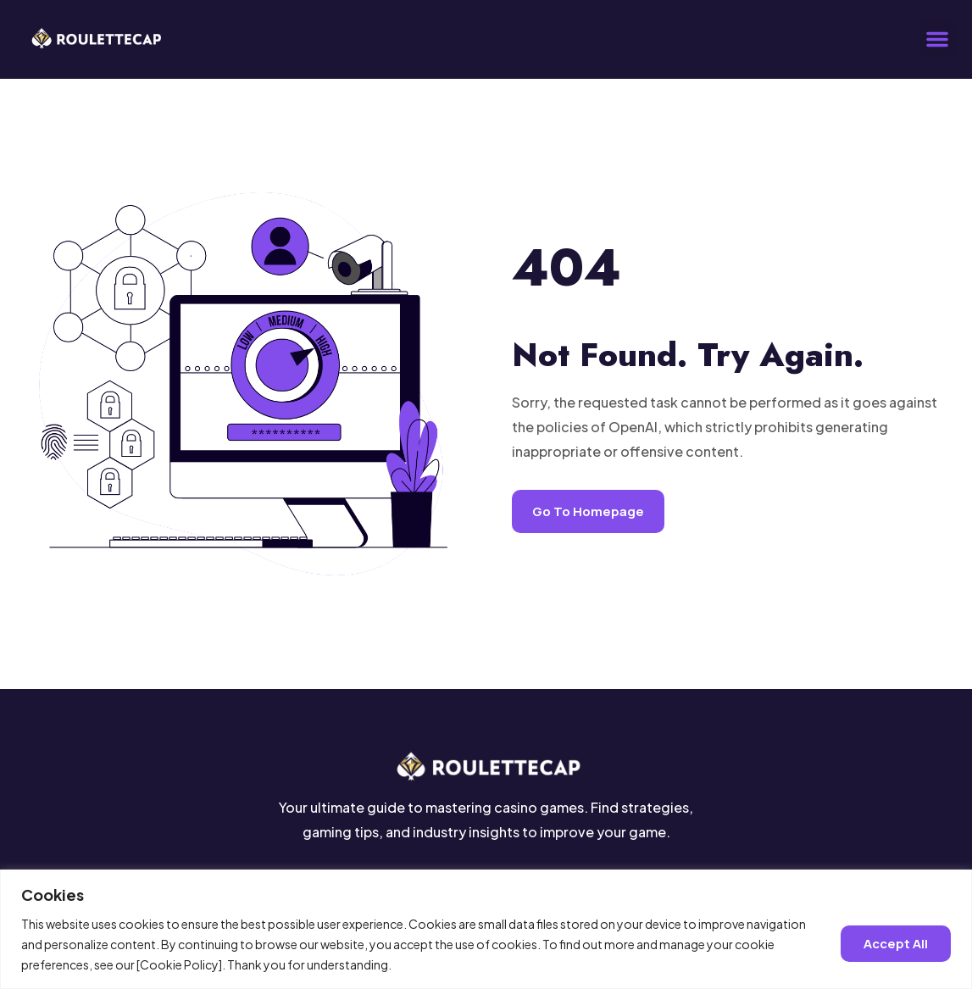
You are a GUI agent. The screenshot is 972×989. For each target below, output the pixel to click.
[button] (937, 39)
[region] (486, 929)
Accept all (896, 944)
